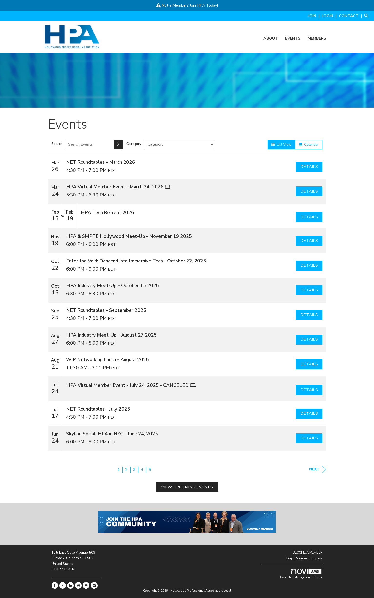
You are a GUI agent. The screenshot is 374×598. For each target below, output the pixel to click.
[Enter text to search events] (89, 144)
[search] (118, 144)
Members (317, 38)
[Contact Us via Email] (94, 585)
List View (281, 144)
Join (193, 5)
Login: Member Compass (304, 558)
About (270, 38)
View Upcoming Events (187, 487)
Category (133, 143)
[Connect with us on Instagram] (78, 585)
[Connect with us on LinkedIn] (70, 585)
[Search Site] (367, 16)
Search (57, 143)
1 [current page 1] (118, 469)
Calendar (309, 144)
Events (292, 38)
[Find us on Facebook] (55, 585)
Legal (227, 591)
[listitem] (314, 16)
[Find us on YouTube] (86, 585)
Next (317, 469)
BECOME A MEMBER (307, 552)
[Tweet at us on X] (62, 585)
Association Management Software (301, 574)
